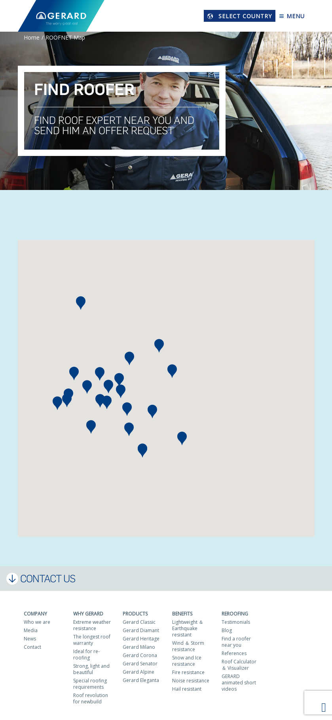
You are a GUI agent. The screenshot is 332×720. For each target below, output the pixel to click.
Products (135, 613)
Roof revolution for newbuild (90, 698)
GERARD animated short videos (239, 682)
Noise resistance (190, 680)
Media (31, 630)
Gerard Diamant (141, 630)
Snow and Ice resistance (186, 660)
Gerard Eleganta (141, 680)
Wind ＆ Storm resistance (188, 646)
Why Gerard (88, 613)
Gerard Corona (140, 655)
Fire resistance (188, 672)
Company (35, 613)
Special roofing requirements (90, 683)
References (234, 653)
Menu (292, 16)
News (30, 638)
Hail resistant (186, 689)
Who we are (37, 622)
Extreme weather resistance (92, 625)
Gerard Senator (140, 663)
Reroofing (235, 613)
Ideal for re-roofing (86, 654)
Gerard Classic (139, 622)
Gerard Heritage (141, 638)
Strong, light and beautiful (91, 669)
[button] (57, 403)
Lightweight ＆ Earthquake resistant (187, 628)
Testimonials (236, 622)
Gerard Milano (139, 647)
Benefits (182, 613)
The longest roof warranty (91, 639)
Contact (32, 647)
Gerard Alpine (138, 672)
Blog (227, 630)
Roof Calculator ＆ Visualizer (239, 664)
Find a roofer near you (236, 641)
